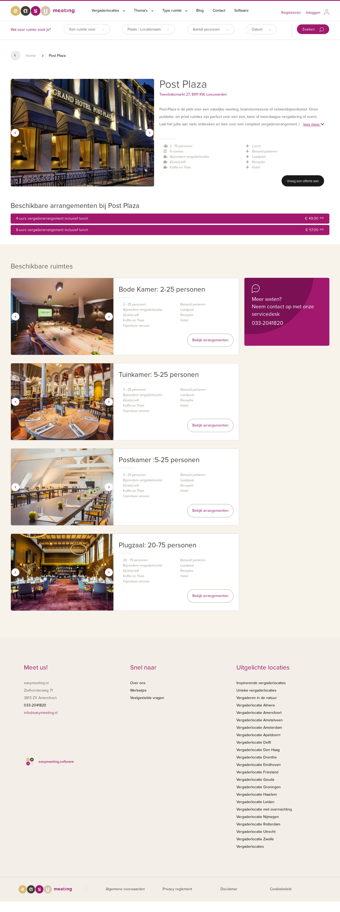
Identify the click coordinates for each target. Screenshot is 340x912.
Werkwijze (138, 690)
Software (241, 10)
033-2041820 (267, 323)
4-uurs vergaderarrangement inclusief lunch (170, 218)
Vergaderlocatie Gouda (255, 779)
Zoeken (313, 29)
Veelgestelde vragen (147, 698)
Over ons (138, 683)
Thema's (143, 10)
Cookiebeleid (280, 889)
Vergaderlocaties (108, 10)
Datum (261, 29)
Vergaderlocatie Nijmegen (257, 817)
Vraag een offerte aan (303, 181)
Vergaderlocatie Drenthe (256, 757)
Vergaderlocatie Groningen (258, 787)
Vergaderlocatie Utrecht (255, 831)
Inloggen (313, 12)
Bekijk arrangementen (210, 340)
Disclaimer (228, 889)
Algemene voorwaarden (125, 889)
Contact (219, 10)
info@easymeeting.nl (41, 712)
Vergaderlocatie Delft (253, 742)
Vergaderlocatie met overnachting (264, 809)
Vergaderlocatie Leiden (255, 802)
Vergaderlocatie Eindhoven (258, 764)
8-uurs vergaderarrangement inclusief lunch (170, 230)
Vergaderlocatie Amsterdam (259, 727)
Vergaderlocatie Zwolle (255, 839)
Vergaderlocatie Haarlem (256, 794)
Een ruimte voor (86, 29)
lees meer (313, 124)
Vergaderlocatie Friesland (257, 772)
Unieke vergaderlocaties (256, 690)
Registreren (291, 12)
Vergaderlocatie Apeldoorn (258, 735)
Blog (200, 10)
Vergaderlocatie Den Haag (258, 750)
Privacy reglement (177, 889)
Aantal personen (211, 29)
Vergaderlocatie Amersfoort (259, 712)
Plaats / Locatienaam (148, 29)
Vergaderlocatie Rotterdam (258, 824)
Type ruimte (174, 10)
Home (31, 55)
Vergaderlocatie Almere (255, 705)
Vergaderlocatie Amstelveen (259, 720)
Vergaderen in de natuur (256, 698)
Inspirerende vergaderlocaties (261, 683)
